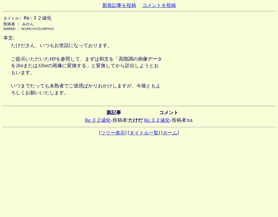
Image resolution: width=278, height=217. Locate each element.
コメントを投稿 (159, 5)
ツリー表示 (113, 134)
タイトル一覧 (143, 134)
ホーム (170, 134)
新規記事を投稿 (119, 5)
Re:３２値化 (98, 121)
